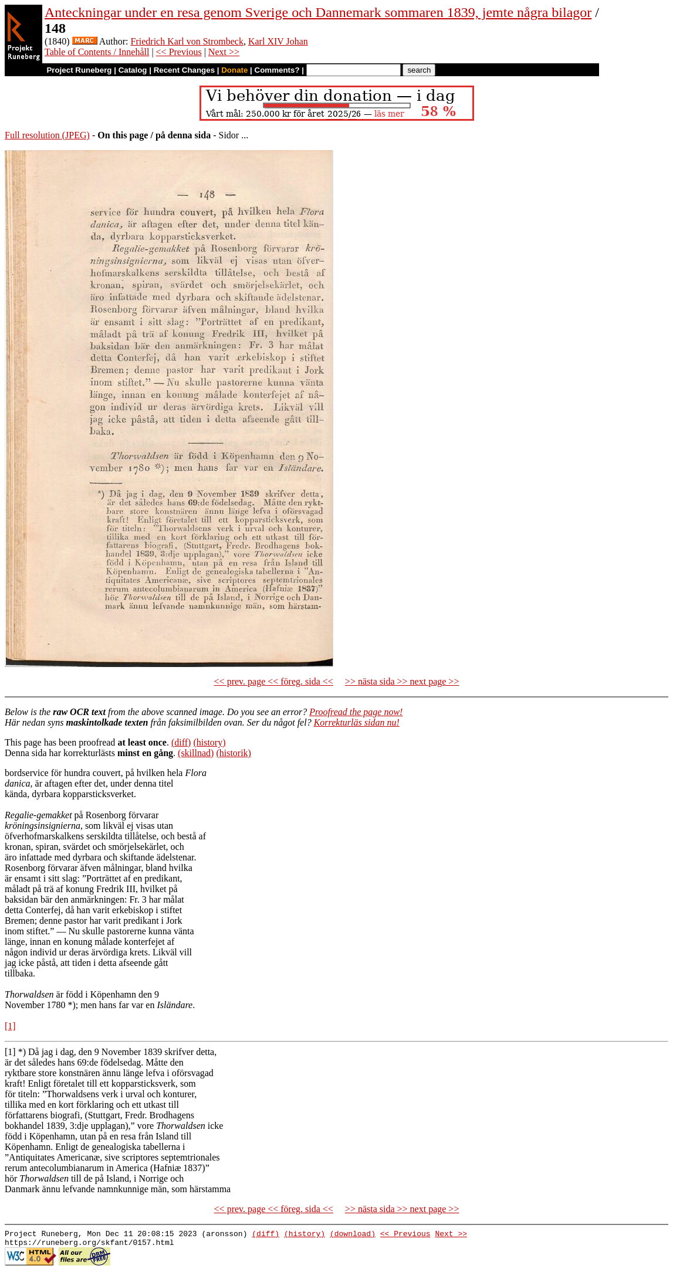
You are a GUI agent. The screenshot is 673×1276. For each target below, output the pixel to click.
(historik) (233, 753)
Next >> (223, 52)
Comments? (277, 70)
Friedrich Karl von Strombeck (187, 41)
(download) (353, 1235)
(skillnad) (196, 753)
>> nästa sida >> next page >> (402, 681)
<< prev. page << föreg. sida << (273, 681)
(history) (209, 742)
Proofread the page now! (356, 712)
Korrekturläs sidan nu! (357, 722)
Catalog (133, 70)
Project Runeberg (78, 70)
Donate (234, 70)
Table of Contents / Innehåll (97, 52)
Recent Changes (184, 70)
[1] (10, 1026)
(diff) (181, 742)
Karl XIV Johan (278, 41)
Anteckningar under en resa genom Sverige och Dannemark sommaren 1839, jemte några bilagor (318, 12)
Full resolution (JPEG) (47, 135)
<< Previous (179, 52)
